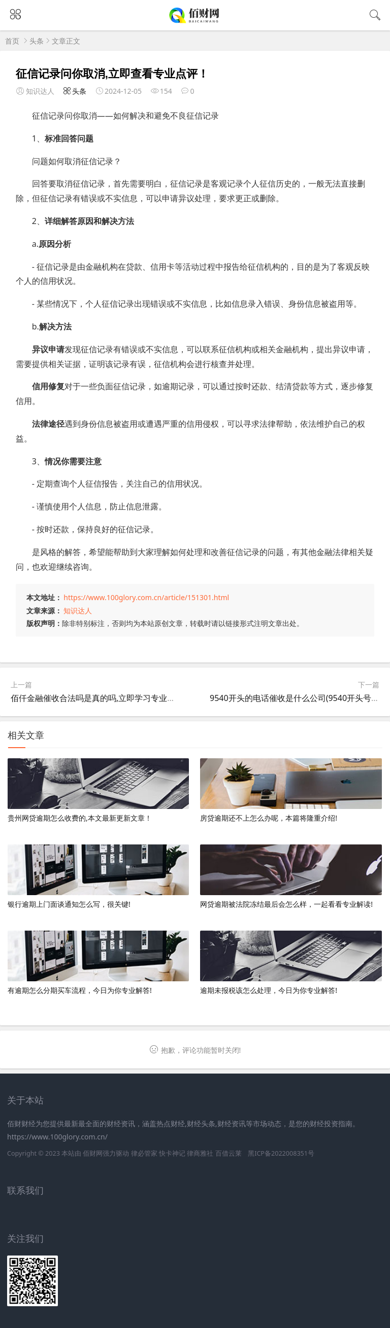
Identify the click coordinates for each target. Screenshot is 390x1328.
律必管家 (144, 1153)
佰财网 (93, 1153)
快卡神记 (172, 1153)
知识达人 (77, 610)
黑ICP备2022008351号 (281, 1153)
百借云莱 (228, 1153)
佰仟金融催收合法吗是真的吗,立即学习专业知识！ (101, 698)
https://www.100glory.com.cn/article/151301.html (146, 597)
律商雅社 (200, 1153)
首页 (12, 41)
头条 (36, 41)
